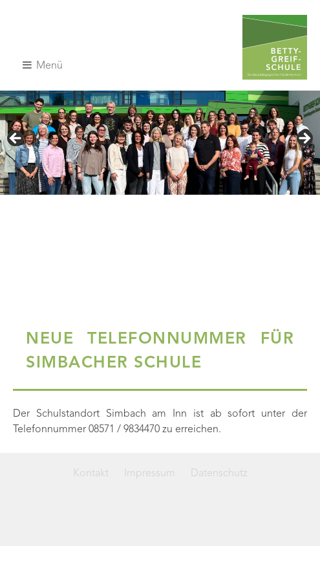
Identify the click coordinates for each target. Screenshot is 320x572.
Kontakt (91, 473)
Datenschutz (219, 473)
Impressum (149, 473)
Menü (43, 65)
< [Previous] (16, 139)
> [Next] (304, 139)
